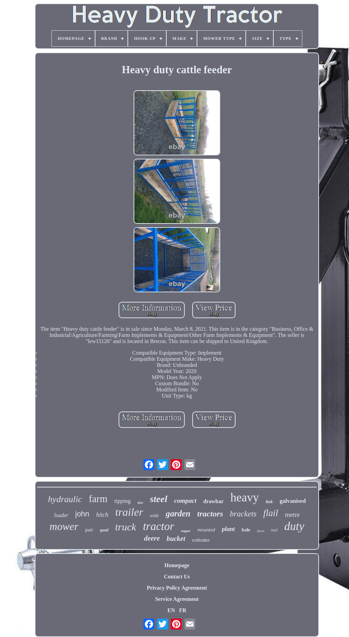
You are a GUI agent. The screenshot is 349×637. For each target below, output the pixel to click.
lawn (260, 531)
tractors (210, 513)
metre (292, 514)
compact (185, 500)
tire (140, 502)
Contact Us (177, 576)
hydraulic (65, 499)
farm (98, 498)
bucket (176, 538)
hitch (102, 514)
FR (182, 610)
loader (61, 515)
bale (246, 529)
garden (178, 513)
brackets (243, 514)
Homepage (177, 565)
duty (294, 526)
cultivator (201, 540)
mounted (206, 529)
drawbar (213, 501)
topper (186, 531)
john (82, 514)
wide (154, 515)
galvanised (293, 501)
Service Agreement (177, 599)
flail (270, 513)
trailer (129, 512)
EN (171, 610)
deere (152, 538)
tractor (158, 526)
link (269, 501)
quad (104, 530)
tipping (122, 501)
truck (125, 526)
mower (63, 526)
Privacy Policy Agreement (177, 588)
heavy (244, 497)
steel (158, 499)
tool (274, 530)
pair (89, 529)
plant (228, 529)
